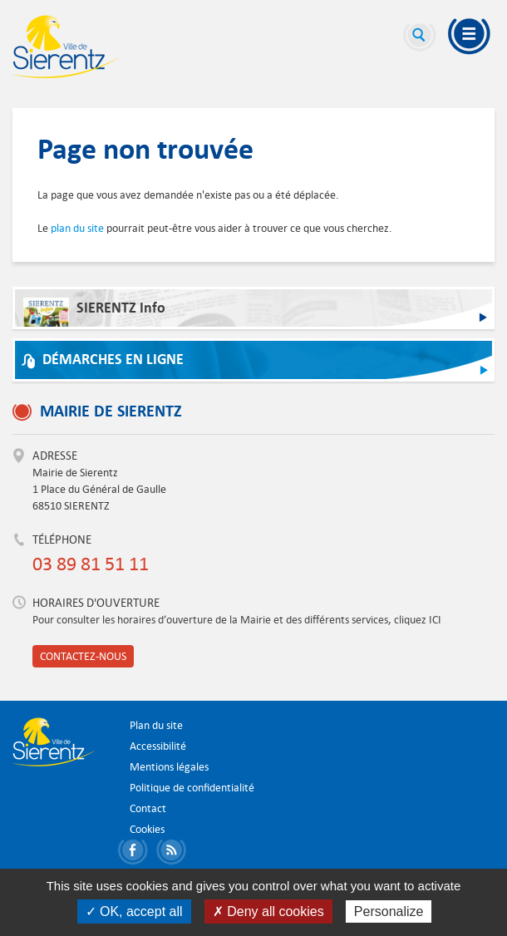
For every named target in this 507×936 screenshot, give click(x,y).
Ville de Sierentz (65, 46)
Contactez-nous (83, 656)
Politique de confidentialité (192, 788)
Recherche (419, 37)
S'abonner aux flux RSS (174, 852)
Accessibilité (158, 746)
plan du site (77, 228)
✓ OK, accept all (134, 911)
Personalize (389, 911)
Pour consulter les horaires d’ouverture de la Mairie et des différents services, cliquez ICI (236, 620)
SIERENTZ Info (94, 312)
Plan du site (156, 725)
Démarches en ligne (113, 359)
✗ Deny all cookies (268, 911)
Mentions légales (169, 767)
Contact (148, 808)
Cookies (147, 829)
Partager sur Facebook (135, 852)
